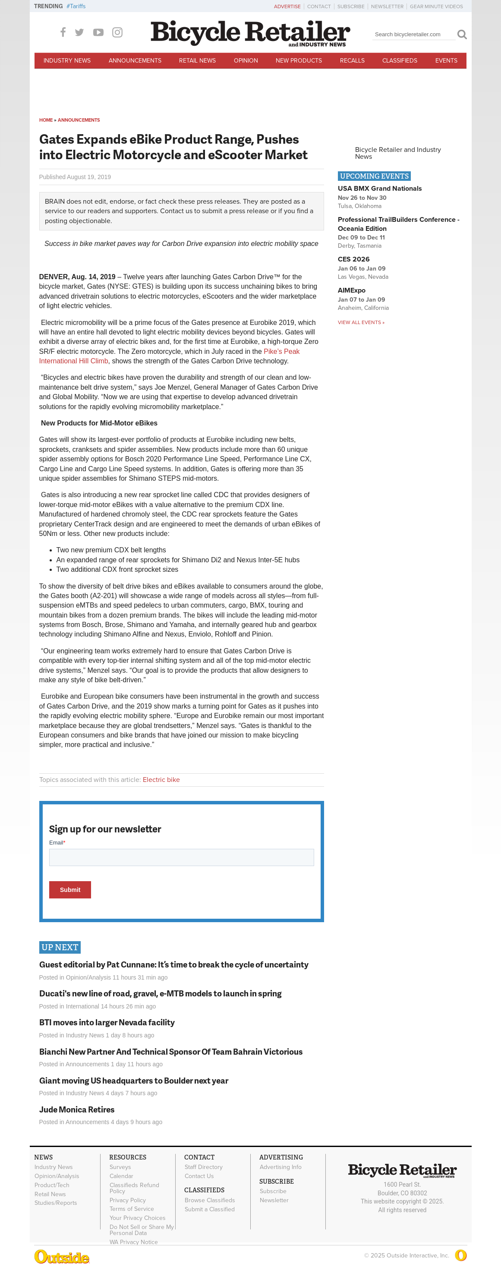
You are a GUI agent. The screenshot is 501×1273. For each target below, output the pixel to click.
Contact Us (199, 1176)
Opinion (246, 60)
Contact (319, 6)
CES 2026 (354, 259)
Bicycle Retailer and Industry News (398, 153)
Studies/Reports (56, 1203)
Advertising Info (281, 1167)
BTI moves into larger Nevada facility (107, 1022)
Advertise (287, 6)
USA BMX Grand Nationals (380, 188)
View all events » (361, 322)
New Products (299, 60)
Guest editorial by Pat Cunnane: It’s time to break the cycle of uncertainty (174, 964)
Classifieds (399, 60)
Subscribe (351, 6)
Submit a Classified (210, 1209)
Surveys (120, 1167)
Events (446, 60)
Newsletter (387, 6)
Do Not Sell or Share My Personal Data (142, 1230)
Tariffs (78, 6)
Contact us (176, 211)
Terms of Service (132, 1209)
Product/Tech (52, 1185)
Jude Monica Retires (77, 1109)
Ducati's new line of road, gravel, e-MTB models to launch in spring (160, 993)
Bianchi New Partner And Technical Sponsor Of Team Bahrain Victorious (171, 1051)
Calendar (121, 1176)
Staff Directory (204, 1167)
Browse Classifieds (210, 1200)
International (82, 1006)
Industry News (67, 60)
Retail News (197, 60)
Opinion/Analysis (88, 977)
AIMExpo (352, 290)
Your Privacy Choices (138, 1218)
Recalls (352, 60)
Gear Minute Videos (436, 6)
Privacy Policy (128, 1200)
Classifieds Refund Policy (134, 1188)
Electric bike (161, 779)
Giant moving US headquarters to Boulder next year (133, 1080)
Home (46, 120)
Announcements (135, 60)
